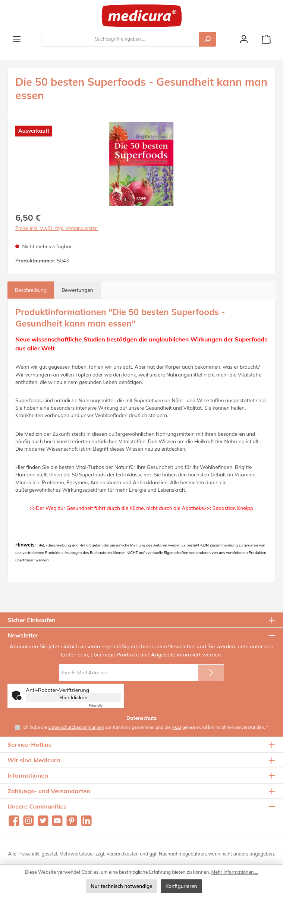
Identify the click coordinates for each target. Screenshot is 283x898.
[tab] (30, 290)
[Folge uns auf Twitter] (43, 820)
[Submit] (211, 672)
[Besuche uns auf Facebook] (14, 820)
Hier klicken (73, 697)
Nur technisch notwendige (121, 886)
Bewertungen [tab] (77, 290)
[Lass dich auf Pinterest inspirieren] (71, 820)
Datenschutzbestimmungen (76, 727)
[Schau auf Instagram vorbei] (28, 820)
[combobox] (120, 39)
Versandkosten (122, 854)
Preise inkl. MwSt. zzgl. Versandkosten (56, 228)
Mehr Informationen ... (234, 872)
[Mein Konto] (244, 39)
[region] (141, 164)
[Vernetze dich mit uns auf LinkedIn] (86, 820)
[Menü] (16, 39)
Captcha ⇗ (105, 705)
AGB (176, 727)
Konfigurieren (181, 886)
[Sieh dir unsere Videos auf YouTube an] (57, 820)
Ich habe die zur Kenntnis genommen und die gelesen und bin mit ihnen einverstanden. (145, 727)
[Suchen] (207, 39)
